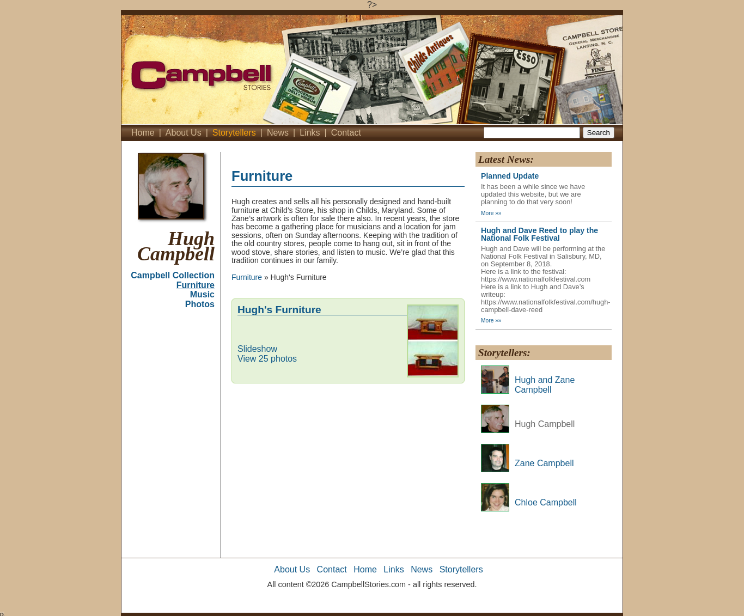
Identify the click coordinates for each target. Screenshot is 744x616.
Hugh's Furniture (279, 309)
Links (310, 132)
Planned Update (510, 176)
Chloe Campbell (546, 502)
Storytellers (234, 132)
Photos (200, 304)
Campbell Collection (173, 275)
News (278, 132)
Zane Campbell (544, 463)
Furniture (195, 285)
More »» (491, 213)
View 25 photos (267, 358)
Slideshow (257, 348)
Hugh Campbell (176, 246)
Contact (346, 132)
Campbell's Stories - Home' (257, 69)
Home (143, 132)
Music (202, 294)
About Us (184, 132)
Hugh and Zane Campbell (545, 384)
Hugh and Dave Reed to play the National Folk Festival (539, 234)
